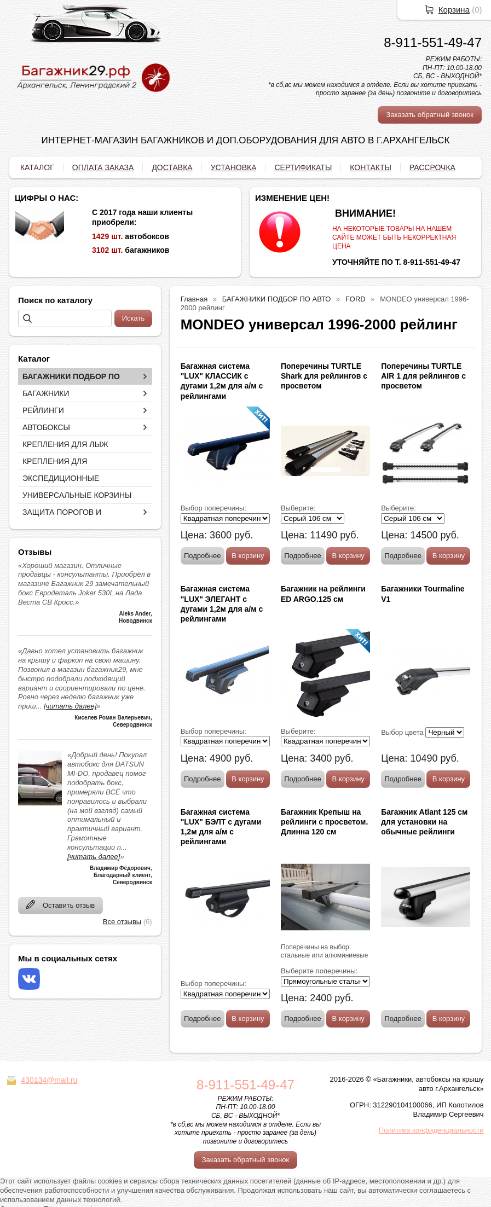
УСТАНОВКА (234, 167)
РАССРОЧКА (432, 167)
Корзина (454, 9)
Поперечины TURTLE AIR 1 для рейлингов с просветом (423, 376)
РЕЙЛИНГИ (43, 410)
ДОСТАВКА (172, 167)
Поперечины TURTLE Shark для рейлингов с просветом (324, 376)
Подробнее (202, 556)
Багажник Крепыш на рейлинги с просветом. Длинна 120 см (324, 822)
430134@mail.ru (49, 1080)
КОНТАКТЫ (370, 167)
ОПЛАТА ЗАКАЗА (103, 167)
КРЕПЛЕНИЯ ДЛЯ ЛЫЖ (65, 444)
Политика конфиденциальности (431, 1130)
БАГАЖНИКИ (46, 393)
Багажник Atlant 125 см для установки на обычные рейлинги (424, 822)
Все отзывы (122, 922)
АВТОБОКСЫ (46, 427)
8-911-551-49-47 (433, 42)
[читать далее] (70, 706)
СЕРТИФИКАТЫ (303, 167)
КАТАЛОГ (37, 167)
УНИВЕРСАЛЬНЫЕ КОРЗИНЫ (76, 495)
